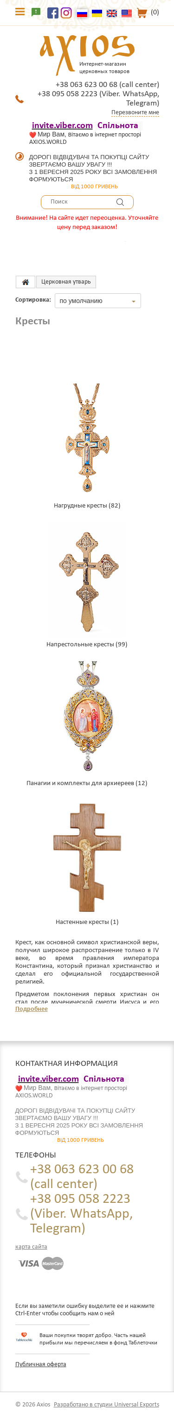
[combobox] (98, 300)
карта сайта (31, 1247)
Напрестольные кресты (80, 644)
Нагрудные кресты (80, 505)
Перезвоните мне (135, 112)
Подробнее (31, 1009)
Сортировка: (33, 300)
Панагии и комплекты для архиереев (80, 783)
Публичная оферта (40, 1364)
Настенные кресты (82, 922)
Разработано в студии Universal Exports (106, 1404)
